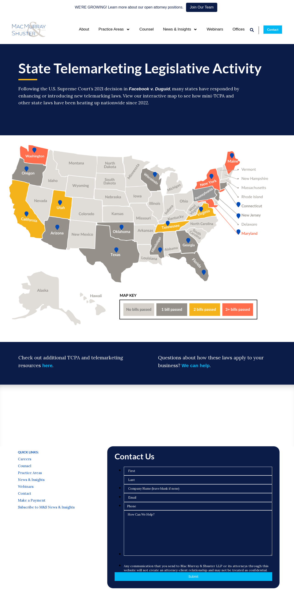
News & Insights (180, 29)
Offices (238, 29)
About (84, 29)
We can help (196, 365)
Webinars (215, 29)
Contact (24, 493)
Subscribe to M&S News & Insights (46, 507)
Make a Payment (31, 500)
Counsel (146, 29)
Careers (24, 459)
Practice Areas (114, 29)
